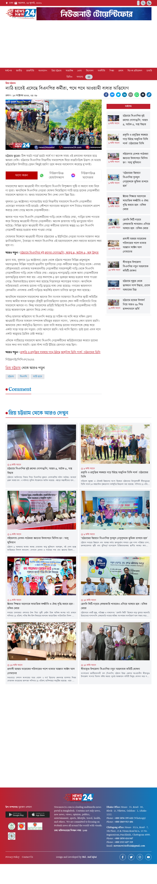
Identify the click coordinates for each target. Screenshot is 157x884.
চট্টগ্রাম (11, 376)
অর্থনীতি (101, 71)
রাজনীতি (30, 71)
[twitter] (118, 94)
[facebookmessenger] (112, 94)
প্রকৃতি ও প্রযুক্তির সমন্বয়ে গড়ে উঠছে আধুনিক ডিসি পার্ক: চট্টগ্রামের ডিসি (60, 352)
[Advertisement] (78, 44)
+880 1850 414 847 (123, 838)
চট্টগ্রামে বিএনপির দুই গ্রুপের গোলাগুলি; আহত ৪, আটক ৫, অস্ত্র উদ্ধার (59, 253)
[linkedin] (124, 94)
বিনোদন (90, 71)
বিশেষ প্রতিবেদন (135, 71)
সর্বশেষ (8, 71)
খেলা (79, 71)
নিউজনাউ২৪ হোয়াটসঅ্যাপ (51, 175)
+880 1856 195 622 (123, 818)
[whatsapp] (136, 94)
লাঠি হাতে (37, 376)
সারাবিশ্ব (69, 71)
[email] (130, 94)
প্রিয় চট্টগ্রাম (56, 71)
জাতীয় (19, 71)
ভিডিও (69, 77)
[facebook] (106, 94)
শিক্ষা (111, 71)
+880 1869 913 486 (123, 822)
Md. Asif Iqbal (89, 857)
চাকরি (149, 71)
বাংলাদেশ (42, 71)
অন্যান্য (80, 77)
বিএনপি (23, 376)
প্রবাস (120, 71)
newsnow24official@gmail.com (129, 846)
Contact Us (27, 857)
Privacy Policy (12, 857)
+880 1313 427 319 (123, 842)
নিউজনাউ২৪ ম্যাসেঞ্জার (83, 175)
